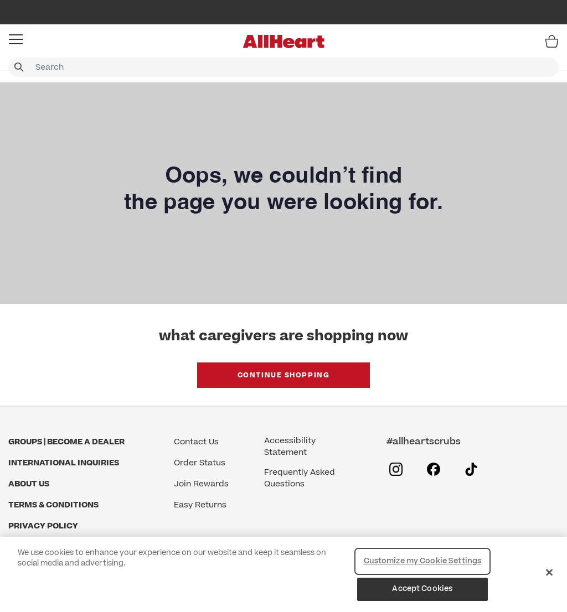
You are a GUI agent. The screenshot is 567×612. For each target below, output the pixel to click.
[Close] (549, 572)
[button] (16, 39)
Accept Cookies (422, 588)
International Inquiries (63, 463)
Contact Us (196, 442)
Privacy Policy (43, 526)
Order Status (199, 463)
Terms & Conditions (53, 505)
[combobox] (283, 67)
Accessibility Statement (290, 446)
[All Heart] (283, 41)
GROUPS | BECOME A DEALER (66, 442)
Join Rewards (201, 484)
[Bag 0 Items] (551, 41)
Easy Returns (200, 505)
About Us (28, 484)
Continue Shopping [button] (284, 375)
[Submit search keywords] (19, 67)
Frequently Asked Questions (299, 478)
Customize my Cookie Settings (423, 561)
